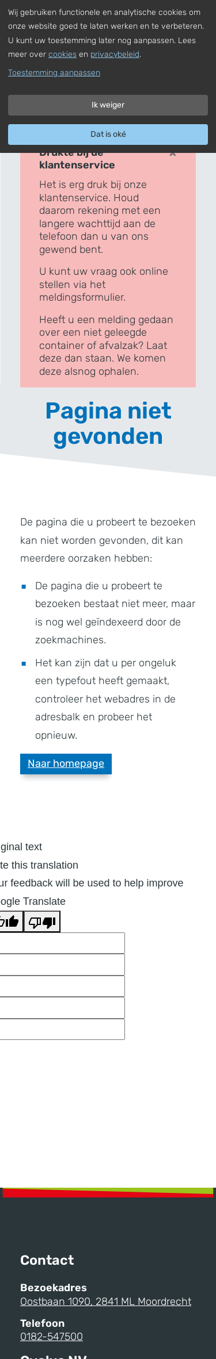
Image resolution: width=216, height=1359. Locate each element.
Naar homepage (66, 763)
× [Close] (173, 152)
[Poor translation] (42, 921)
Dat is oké (108, 134)
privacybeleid (114, 54)
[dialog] (108, 76)
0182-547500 (51, 1336)
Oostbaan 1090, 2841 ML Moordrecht (105, 1301)
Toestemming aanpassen (54, 73)
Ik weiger (108, 105)
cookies (62, 54)
